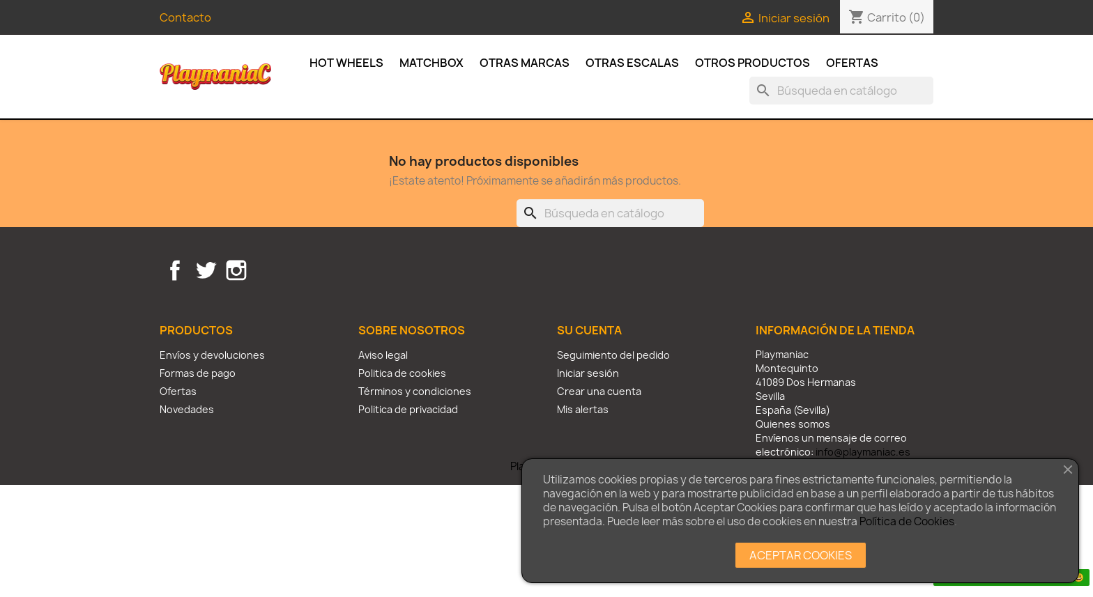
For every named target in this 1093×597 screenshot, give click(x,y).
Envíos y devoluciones (212, 355)
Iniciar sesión (588, 373)
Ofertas (852, 62)
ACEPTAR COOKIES (800, 555)
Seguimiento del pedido (613, 355)
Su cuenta (589, 330)
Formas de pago (198, 373)
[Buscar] (841, 90)
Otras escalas (632, 62)
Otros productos (752, 62)
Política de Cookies (906, 521)
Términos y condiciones (414, 391)
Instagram (236, 270)
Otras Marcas (525, 62)
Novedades (187, 409)
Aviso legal (383, 355)
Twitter (206, 270)
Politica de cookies (402, 373)
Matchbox (431, 62)
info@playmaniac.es (863, 451)
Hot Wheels (346, 62)
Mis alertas (583, 409)
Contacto (185, 17)
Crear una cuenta (599, 391)
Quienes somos (793, 424)
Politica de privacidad (408, 409)
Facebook (175, 270)
